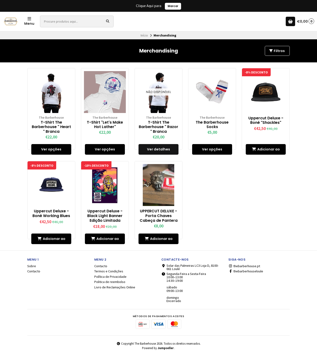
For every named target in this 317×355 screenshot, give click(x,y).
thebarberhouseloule (245, 271)
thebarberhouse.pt (244, 266)
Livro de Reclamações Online (114, 287)
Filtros (277, 50)
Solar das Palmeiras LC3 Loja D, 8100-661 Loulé (189, 267)
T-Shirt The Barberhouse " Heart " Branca (51, 127)
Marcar (173, 6)
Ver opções (51, 149)
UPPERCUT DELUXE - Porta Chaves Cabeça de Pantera (159, 216)
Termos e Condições (108, 271)
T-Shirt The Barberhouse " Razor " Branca (158, 127)
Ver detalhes (158, 149)
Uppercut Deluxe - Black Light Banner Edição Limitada (105, 216)
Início (144, 35)
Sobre (31, 266)
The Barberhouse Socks (212, 124)
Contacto (33, 271)
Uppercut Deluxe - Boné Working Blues (51, 213)
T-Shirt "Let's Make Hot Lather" (105, 124)
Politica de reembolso (109, 281)
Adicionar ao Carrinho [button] (266, 151)
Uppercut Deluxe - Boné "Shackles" (265, 120)
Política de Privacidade (110, 276)
